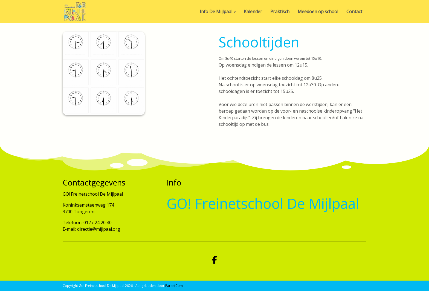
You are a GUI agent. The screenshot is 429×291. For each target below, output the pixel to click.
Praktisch (279, 11)
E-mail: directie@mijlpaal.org (91, 229)
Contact (354, 11)
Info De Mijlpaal (216, 11)
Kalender (253, 11)
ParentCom (174, 285)
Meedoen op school (318, 11)
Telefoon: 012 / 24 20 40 (87, 222)
